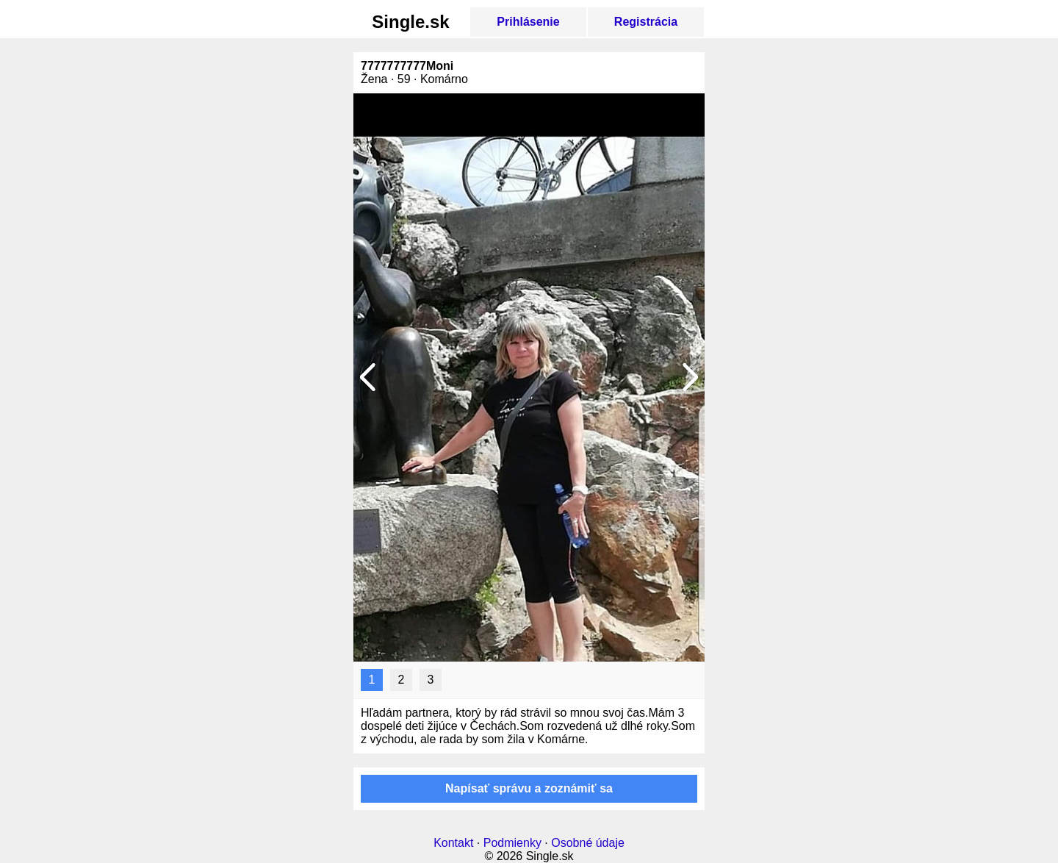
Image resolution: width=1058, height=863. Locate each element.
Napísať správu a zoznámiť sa (529, 788)
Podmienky (512, 843)
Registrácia (645, 21)
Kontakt (453, 843)
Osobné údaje (588, 843)
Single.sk (410, 22)
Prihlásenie (528, 21)
